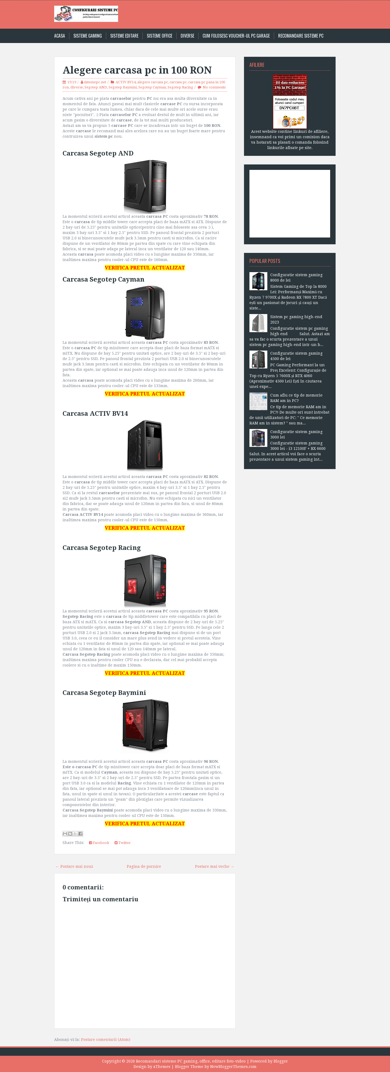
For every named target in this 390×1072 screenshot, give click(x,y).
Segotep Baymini (123, 87)
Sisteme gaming (87, 36)
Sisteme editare (124, 36)
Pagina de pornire (144, 866)
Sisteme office (159, 36)
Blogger (281, 1061)
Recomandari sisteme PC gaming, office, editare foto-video (191, 1061)
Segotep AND (95, 87)
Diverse (187, 36)
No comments (214, 87)
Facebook (99, 843)
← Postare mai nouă (74, 866)
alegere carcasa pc (152, 82)
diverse (76, 87)
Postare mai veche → (214, 866)
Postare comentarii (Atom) (105, 1039)
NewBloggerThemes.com (233, 1066)
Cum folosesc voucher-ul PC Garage (236, 36)
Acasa (59, 36)
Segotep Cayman (152, 87)
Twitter (123, 843)
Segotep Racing (180, 87)
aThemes (161, 1066)
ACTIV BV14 (126, 82)
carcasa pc (178, 82)
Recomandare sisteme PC (300, 36)
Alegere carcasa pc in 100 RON (137, 70)
